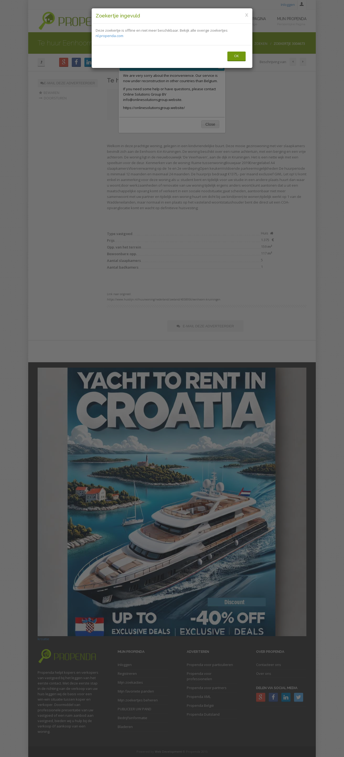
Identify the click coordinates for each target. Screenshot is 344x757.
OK (236, 55)
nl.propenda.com (109, 35)
